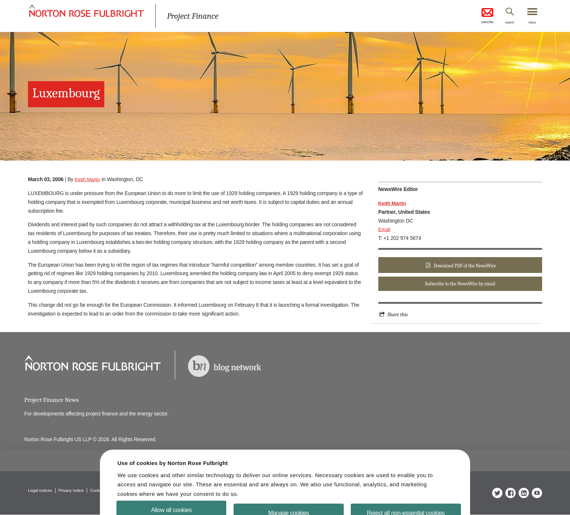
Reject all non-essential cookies (401, 497)
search (505, 23)
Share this (397, 315)
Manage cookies (288, 497)
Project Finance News (52, 400)
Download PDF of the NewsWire (464, 266)
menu (531, 23)
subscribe (479, 16)
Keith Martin (88, 179)
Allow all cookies (176, 494)
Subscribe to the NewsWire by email (460, 284)
